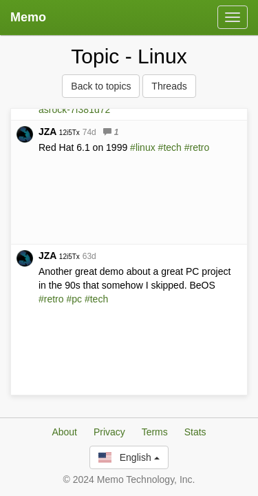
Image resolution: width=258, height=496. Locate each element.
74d (89, 132)
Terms (155, 433)
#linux (142, 147)
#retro (197, 147)
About (64, 433)
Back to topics (101, 86)
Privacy (109, 433)
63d (89, 256)
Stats (195, 433)
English (128, 458)
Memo (28, 17)
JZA (59, 131)
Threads (168, 86)
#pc (74, 298)
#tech (170, 147)
